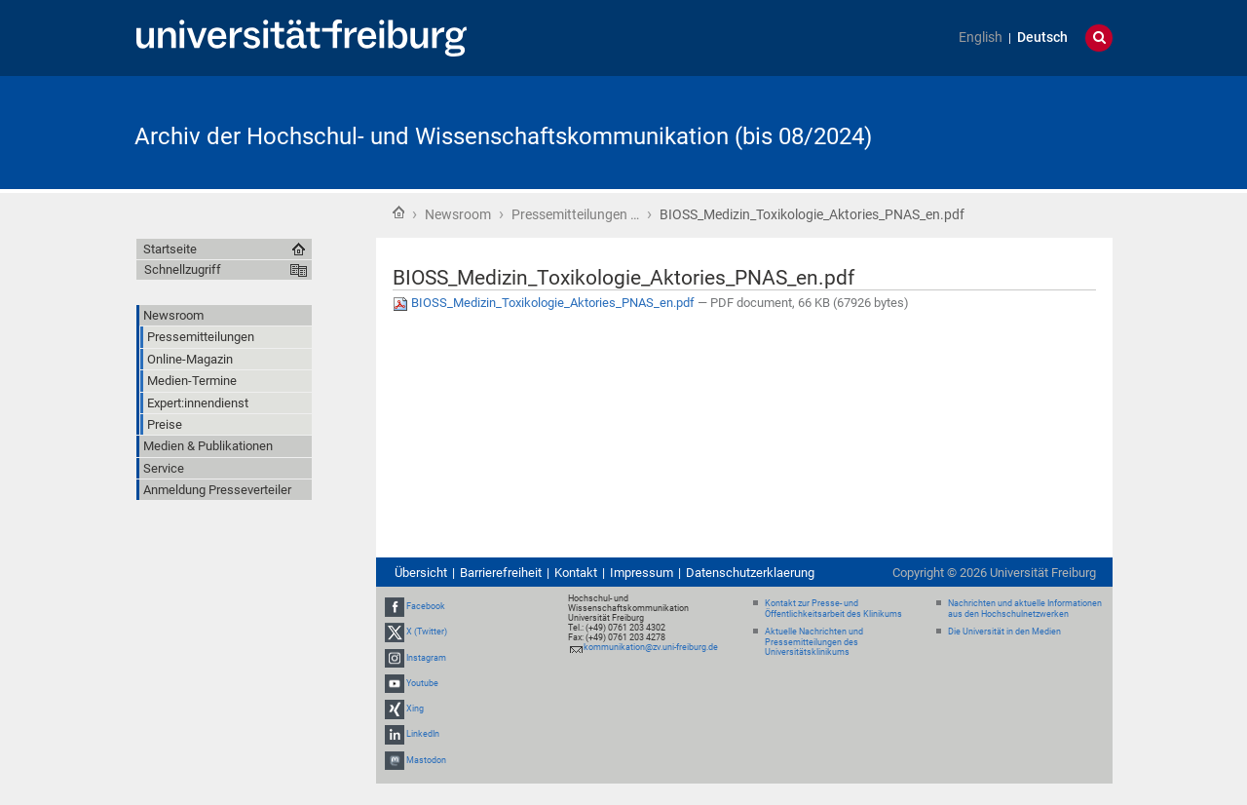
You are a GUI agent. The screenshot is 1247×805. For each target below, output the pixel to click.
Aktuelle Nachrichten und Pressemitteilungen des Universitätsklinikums (814, 642)
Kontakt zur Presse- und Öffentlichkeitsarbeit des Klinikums (833, 608)
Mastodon (426, 760)
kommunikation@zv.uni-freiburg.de (651, 647)
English (980, 37)
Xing (415, 708)
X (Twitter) (426, 632)
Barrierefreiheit (501, 572)
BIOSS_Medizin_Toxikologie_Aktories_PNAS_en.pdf (545, 302)
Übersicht (421, 572)
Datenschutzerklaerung (750, 572)
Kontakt (575, 572)
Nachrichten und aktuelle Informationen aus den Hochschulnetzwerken (1025, 608)
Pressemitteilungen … (575, 214)
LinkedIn (422, 734)
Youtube (422, 683)
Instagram (426, 658)
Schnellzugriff (182, 269)
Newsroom (458, 214)
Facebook (425, 606)
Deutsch (1042, 37)
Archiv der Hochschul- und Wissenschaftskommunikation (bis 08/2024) (503, 136)
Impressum (641, 572)
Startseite (398, 212)
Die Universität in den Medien (1004, 631)
